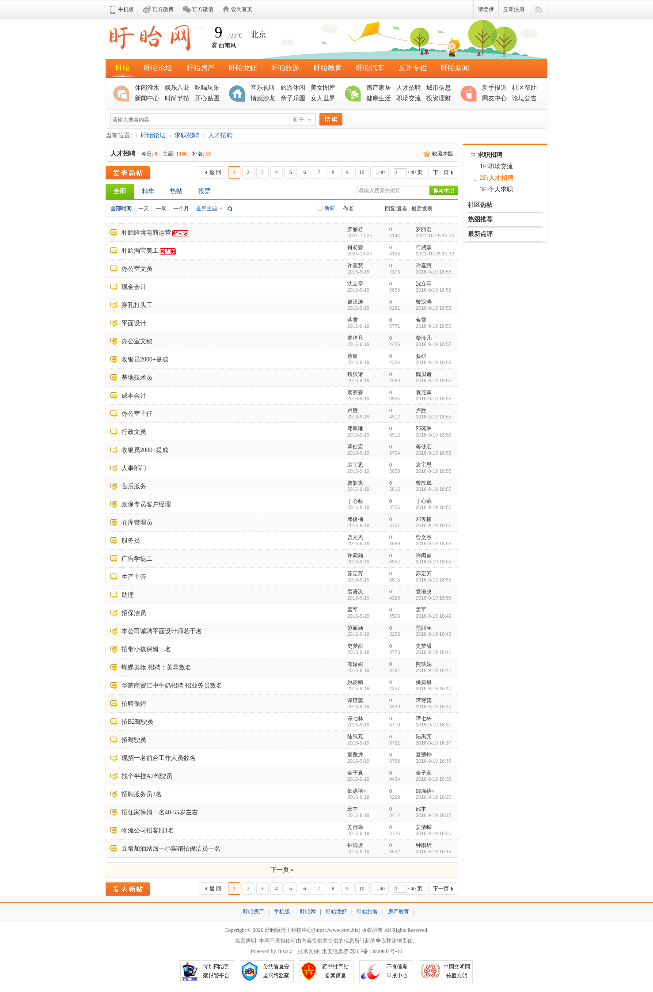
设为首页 (241, 9)
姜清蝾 (355, 827)
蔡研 (352, 356)
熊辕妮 (355, 664)
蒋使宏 (355, 447)
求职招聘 (187, 135)
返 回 (215, 172)
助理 (127, 595)
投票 (204, 191)
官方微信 (202, 9)
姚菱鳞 (355, 682)
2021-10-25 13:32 (435, 253)
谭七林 (355, 718)
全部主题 (206, 208)
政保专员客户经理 (146, 504)
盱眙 (123, 68)
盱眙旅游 (285, 68)
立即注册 (513, 9)
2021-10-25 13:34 (435, 235)
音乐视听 (263, 87)
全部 (120, 191)
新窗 (329, 208)
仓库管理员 (136, 522)
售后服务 (133, 486)
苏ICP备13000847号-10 (376, 951)
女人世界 (323, 98)
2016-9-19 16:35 (434, 779)
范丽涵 (355, 628)
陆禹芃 (355, 737)
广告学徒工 (136, 558)
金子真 (355, 773)
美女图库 (323, 87)
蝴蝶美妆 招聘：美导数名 (156, 667)
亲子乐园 (293, 98)
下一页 (441, 172)
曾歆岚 (355, 483)
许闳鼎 (355, 555)
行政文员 (133, 432)
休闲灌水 (147, 87)
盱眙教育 (328, 68)
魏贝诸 (355, 374)
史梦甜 (355, 646)
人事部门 (133, 468)
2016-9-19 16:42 (434, 616)
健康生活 (378, 98)
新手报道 (494, 87)
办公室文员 (136, 269)
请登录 (486, 9)
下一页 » (282, 870)
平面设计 (133, 323)
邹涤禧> (356, 791)
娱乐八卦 (177, 87)
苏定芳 (355, 573)
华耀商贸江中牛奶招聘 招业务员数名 (171, 685)
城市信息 (438, 87)
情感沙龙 (263, 98)
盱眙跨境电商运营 (146, 232)
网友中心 (494, 98)
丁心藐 (355, 501)
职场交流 (408, 98)
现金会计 (133, 287)
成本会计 (133, 395)
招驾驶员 (133, 740)
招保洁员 (133, 613)
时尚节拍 (177, 98)
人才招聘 (408, 87)
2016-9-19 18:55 (434, 271)
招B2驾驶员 (137, 721)
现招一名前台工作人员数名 (158, 758)
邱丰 (352, 809)
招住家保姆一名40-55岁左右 (159, 812)
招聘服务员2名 (141, 794)
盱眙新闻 (455, 68)
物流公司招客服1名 (147, 830)
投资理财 (438, 98)
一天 (143, 208)
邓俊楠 (355, 519)
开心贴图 (207, 98)
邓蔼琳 (355, 429)
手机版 (126, 9)
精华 (148, 191)
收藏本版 (442, 154)
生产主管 (133, 577)
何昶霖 (355, 247)
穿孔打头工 (136, 305)
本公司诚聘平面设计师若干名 (161, 631)
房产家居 (378, 87)
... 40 (379, 172)
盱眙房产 (200, 68)
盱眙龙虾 (243, 68)
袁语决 (355, 592)
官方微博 (163, 9)
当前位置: (119, 135)
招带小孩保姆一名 (146, 649)
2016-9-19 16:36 (434, 761)
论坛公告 (524, 98)
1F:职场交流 (496, 166)
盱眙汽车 (370, 68)
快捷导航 (538, 9)
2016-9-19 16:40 (434, 688)
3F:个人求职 (496, 189)
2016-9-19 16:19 (434, 851)
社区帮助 (524, 87)
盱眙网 (308, 911)
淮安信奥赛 (335, 951)
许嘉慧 (355, 265)
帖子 (298, 120)
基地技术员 (136, 377)
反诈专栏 (413, 68)
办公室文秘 (136, 341)
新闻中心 (147, 98)
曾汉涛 (355, 302)
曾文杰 (355, 537)
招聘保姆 (133, 703)
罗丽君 (355, 229)
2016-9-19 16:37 (434, 724)
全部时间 (121, 208)
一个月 (181, 208)
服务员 (130, 540)
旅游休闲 (293, 87)
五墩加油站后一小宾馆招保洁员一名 (170, 848)
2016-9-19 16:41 (434, 652)
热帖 (176, 191)
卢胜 (352, 410)
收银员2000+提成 (144, 359)
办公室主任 (136, 413)
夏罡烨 (355, 755)
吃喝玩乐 (207, 87)
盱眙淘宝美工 (140, 250)
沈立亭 (355, 284)
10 (361, 172)
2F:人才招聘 (496, 178)
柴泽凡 (355, 338)
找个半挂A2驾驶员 (146, 776)
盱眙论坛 (158, 68)
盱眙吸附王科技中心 (288, 930)
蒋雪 (352, 320)
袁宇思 (355, 465)
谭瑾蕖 (355, 700)
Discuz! (285, 951)
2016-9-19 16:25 (434, 797)
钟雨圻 (355, 845)
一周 (161, 208)
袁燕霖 (355, 392)
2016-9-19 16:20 (434, 833)
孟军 (352, 610)
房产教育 (398, 911)
